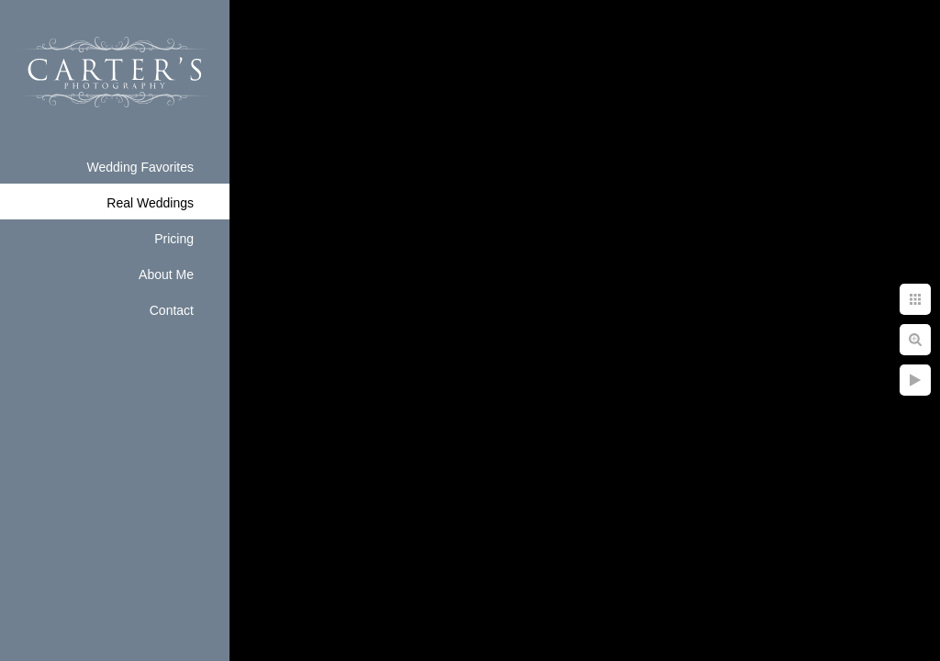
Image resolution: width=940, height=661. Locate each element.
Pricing (174, 238)
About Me (166, 274)
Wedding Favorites (140, 167)
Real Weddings (150, 203)
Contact (172, 310)
